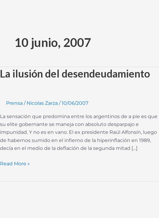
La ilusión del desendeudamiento (75, 73)
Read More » (15, 163)
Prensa (14, 103)
